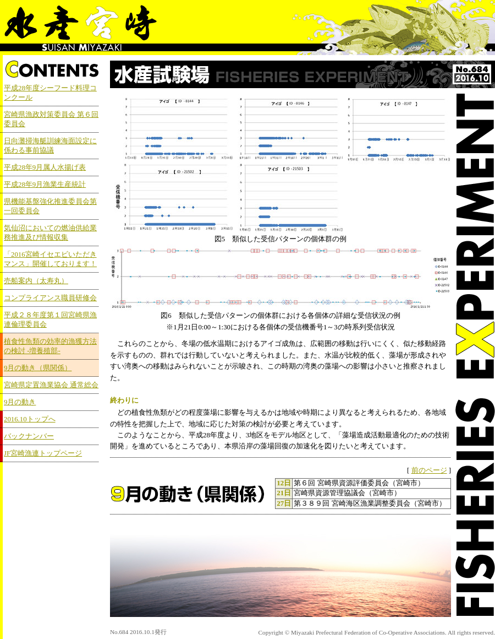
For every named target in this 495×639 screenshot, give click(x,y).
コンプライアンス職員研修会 (50, 298)
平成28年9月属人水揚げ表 (45, 167)
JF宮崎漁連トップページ (43, 453)
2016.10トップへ (30, 419)
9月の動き (20, 402)
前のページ (429, 470)
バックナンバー (29, 436)
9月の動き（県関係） (38, 368)
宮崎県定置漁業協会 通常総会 (51, 385)
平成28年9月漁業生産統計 (45, 184)
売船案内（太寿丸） (36, 281)
